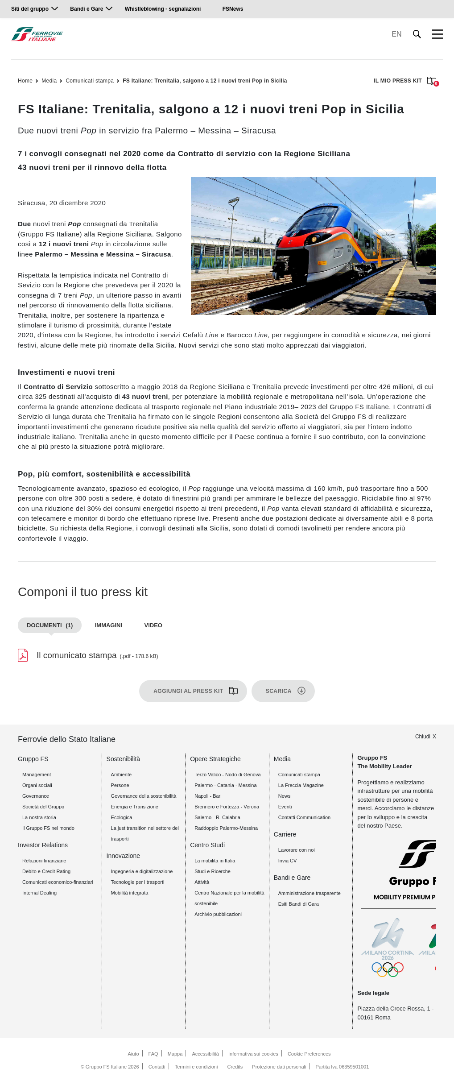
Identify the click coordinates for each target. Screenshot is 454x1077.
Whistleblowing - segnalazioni (163, 9)
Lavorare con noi (296, 850)
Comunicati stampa (90, 81)
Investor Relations (43, 845)
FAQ (153, 1053)
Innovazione (123, 855)
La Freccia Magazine (301, 785)
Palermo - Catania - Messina (225, 785)
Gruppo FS (33, 758)
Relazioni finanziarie (44, 860)
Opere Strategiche (215, 758)
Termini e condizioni (196, 1066)
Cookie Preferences (309, 1053)
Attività (201, 882)
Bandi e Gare (86, 9)
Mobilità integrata (130, 892)
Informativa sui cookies (253, 1053)
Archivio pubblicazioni (218, 914)
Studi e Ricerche (212, 871)
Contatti (157, 1066)
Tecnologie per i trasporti (138, 882)
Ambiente (121, 774)
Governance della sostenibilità (144, 796)
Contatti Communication (304, 817)
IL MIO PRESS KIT (405, 81)
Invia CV (287, 860)
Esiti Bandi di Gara (298, 904)
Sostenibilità (123, 758)
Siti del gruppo (30, 9)
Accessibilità (205, 1053)
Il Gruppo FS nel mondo (48, 828)
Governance (35, 796)
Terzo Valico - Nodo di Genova (227, 774)
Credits (235, 1066)
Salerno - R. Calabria (217, 817)
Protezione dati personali (279, 1066)
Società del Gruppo (43, 806)
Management (36, 774)
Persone (120, 785)
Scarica (279, 691)
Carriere (285, 834)
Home (25, 81)
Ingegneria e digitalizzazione (142, 871)
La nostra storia (39, 817)
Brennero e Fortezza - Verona (226, 806)
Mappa (175, 1053)
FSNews (233, 9)
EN (396, 34)
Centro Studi (207, 845)
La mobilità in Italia (214, 860)
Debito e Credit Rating (46, 871)
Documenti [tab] (50, 625)
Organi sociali (37, 785)
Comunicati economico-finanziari (57, 882)
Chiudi (422, 736)
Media (49, 81)
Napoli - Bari (208, 796)
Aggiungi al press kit (188, 691)
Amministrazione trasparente (309, 893)
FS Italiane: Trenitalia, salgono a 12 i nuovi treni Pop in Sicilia (205, 81)
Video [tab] (153, 625)
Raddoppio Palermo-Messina (226, 828)
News (284, 796)
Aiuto (133, 1053)
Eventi (285, 806)
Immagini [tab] (108, 625)
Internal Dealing (39, 892)
